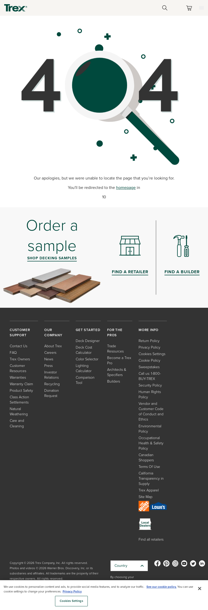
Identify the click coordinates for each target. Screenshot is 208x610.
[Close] (199, 588)
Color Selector (87, 359)
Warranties (18, 377)
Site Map (145, 497)
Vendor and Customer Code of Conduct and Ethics (151, 411)
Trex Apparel (149, 490)
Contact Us (18, 346)
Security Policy (150, 385)
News (48, 359)
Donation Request (51, 393)
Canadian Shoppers (146, 457)
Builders (113, 381)
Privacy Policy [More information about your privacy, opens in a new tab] (72, 591)
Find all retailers (151, 539)
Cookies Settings (152, 354)
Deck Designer (88, 341)
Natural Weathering (19, 411)
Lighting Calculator (83, 368)
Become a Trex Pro (119, 360)
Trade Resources (115, 348)
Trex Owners (20, 359)
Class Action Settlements (19, 399)
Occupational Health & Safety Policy (151, 443)
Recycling (52, 384)
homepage (126, 187)
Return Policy (149, 341)
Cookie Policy (149, 360)
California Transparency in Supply (151, 478)
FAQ (13, 352)
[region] (104, 595)
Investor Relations (51, 375)
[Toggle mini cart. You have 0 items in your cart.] (190, 8)
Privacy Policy (149, 347)
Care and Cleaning (17, 423)
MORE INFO (148, 329)
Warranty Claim (21, 384)
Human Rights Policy (150, 394)
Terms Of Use (149, 466)
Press (48, 365)
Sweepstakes (149, 367)
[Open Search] (165, 8)
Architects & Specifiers (116, 372)
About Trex (53, 346)
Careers (50, 352)
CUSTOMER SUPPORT (20, 332)
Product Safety (21, 390)
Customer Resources (18, 368)
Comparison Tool (85, 380)
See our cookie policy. (161, 587)
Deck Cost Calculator (84, 350)
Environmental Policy (150, 428)
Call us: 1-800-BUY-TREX (150, 376)
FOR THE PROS (115, 332)
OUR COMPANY (53, 332)
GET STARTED (88, 329)
